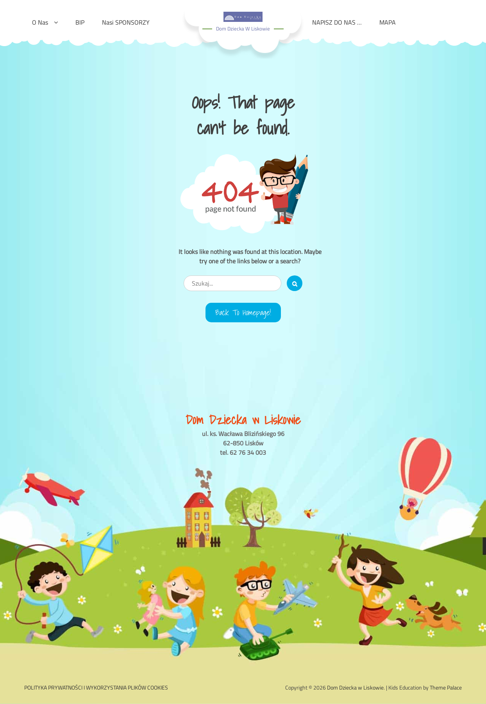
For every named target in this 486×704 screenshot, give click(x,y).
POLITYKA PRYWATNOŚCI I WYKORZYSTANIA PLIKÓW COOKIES (96, 687)
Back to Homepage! (243, 312)
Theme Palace (446, 687)
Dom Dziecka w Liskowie (243, 28)
